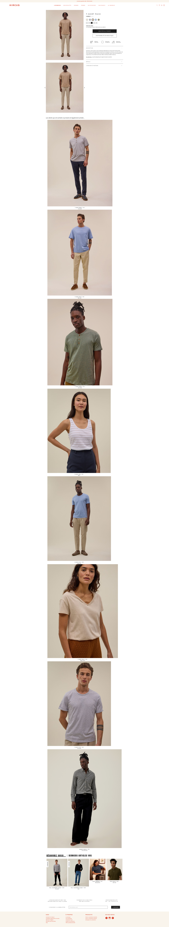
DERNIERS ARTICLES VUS (80, 855)
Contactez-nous (69, 919)
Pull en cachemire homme (91, 917)
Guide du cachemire (70, 921)
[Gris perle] (90, 20)
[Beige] (93, 20)
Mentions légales (49, 919)
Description (89, 48)
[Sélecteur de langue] (166, 5)
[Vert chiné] (99, 20)
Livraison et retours (92, 65)
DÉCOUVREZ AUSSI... (56, 855)
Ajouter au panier (104, 31)
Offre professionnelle (70, 922)
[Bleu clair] (96, 20)
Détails (88, 61)
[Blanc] (87, 20)
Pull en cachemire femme (91, 918)
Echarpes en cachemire (90, 919)
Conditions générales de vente (52, 918)
